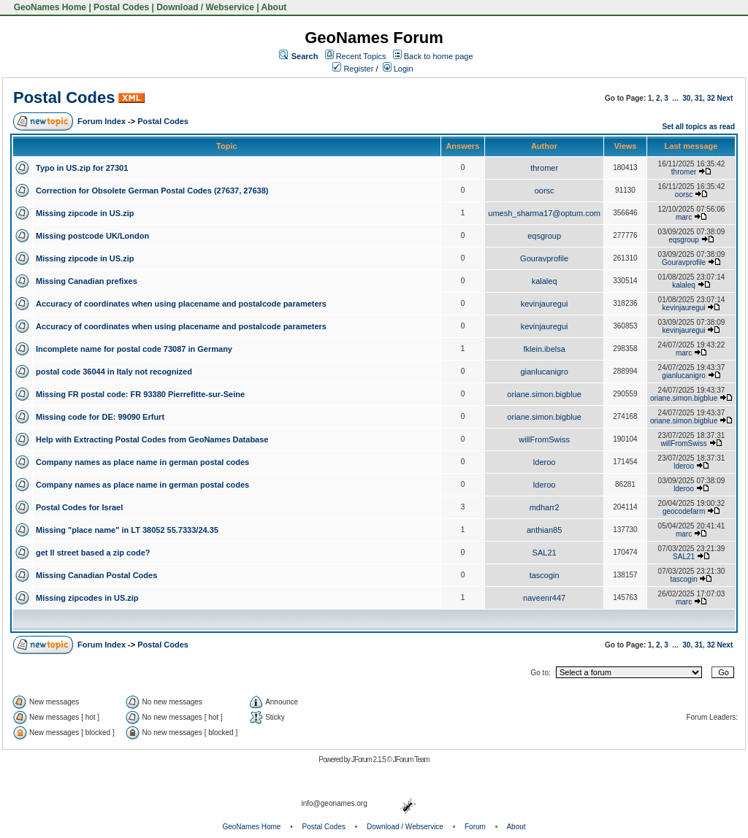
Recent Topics (361, 56)
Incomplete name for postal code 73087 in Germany (134, 349)
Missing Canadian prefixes (86, 281)
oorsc (544, 190)
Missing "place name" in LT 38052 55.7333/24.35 (127, 530)
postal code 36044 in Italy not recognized (114, 371)
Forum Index (101, 121)
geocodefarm (684, 511)
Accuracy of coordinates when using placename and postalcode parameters (181, 303)
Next (725, 98)
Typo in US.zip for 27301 (82, 168)
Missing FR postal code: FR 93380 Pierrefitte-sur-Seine (140, 394)
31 (699, 98)
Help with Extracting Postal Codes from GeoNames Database (152, 439)
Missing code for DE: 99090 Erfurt (100, 416)
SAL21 (545, 552)
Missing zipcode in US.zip (85, 213)
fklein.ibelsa (544, 349)
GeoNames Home (48, 7)
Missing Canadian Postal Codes (96, 575)
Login (398, 68)
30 (686, 98)
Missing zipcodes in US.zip (87, 597)
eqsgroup (544, 235)
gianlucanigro (544, 371)
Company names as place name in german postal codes (142, 462)
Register (352, 68)
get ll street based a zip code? (93, 552)
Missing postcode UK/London (92, 235)
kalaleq (544, 281)
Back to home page (438, 56)
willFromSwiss (544, 439)
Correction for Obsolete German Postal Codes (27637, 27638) (152, 190)
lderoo (544, 462)
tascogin (545, 575)
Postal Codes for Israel (79, 507)
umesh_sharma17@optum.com (544, 213)
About (274, 7)
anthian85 (544, 530)
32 (711, 98)
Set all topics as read (699, 127)
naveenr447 (544, 597)
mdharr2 (545, 507)
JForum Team (411, 760)
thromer (544, 168)
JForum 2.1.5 (369, 760)
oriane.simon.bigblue (544, 394)
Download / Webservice (205, 7)
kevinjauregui (544, 303)
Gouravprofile (544, 258)
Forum (475, 827)
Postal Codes (121, 7)
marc (684, 217)
